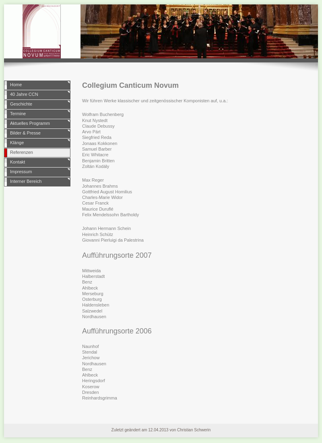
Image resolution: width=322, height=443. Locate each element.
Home (16, 84)
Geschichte (21, 103)
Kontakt (17, 161)
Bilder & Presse (25, 132)
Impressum (21, 171)
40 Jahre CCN (24, 94)
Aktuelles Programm (30, 123)
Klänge (17, 142)
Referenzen (21, 152)
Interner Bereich (25, 181)
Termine (18, 113)
